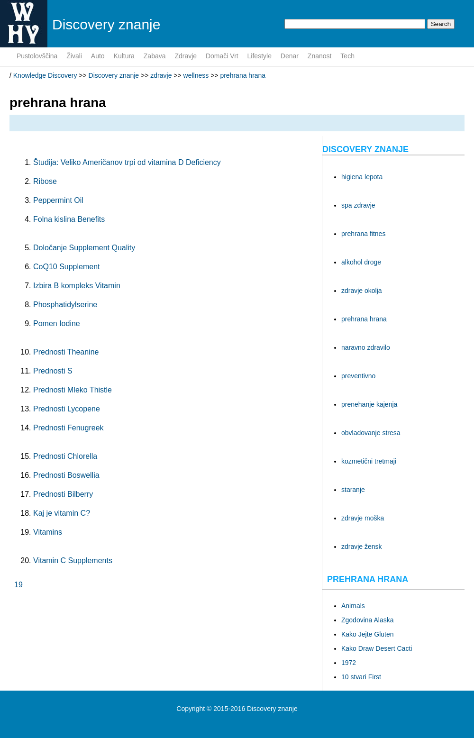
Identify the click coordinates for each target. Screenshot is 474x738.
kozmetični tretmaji (368, 461)
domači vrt (222, 56)
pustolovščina (37, 56)
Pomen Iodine (56, 323)
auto (98, 56)
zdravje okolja (361, 290)
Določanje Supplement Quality (84, 248)
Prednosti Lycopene (66, 409)
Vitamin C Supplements (72, 560)
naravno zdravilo (365, 347)
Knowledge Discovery (45, 75)
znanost (320, 56)
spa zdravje (358, 205)
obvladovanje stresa (371, 433)
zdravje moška (362, 518)
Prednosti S (53, 371)
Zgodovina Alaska (367, 620)
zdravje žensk (361, 546)
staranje (353, 489)
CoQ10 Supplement (66, 267)
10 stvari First (361, 677)
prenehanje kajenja (369, 404)
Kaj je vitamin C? (61, 513)
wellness (196, 75)
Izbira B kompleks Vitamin (76, 286)
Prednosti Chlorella (65, 456)
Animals (353, 606)
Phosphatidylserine (65, 305)
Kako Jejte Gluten (367, 634)
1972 (348, 662)
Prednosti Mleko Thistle (72, 390)
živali (74, 56)
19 (18, 585)
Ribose (45, 181)
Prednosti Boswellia (66, 475)
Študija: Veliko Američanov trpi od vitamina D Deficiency (127, 162)
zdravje (185, 56)
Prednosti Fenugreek (68, 428)
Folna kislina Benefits (69, 219)
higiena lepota (362, 177)
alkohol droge (361, 262)
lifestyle (259, 56)
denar (290, 56)
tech (347, 56)
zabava (155, 56)
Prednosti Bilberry (63, 494)
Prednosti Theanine (66, 352)
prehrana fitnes (363, 233)
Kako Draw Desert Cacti (376, 648)
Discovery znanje (114, 75)
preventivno (358, 376)
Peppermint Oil (58, 200)
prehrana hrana (242, 75)
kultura (124, 56)
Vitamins (47, 532)
